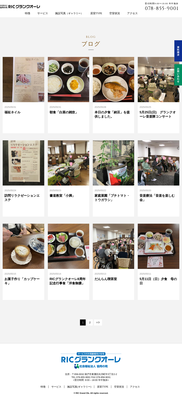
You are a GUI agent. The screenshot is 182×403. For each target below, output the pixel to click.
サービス (42, 13)
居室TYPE (96, 13)
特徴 (27, 13)
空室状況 (114, 13)
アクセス (132, 13)
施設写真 (69, 13)
